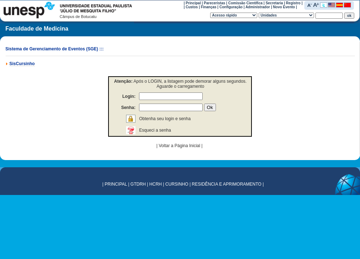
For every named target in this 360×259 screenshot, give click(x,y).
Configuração (231, 7)
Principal (193, 3)
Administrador (257, 7)
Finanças (208, 7)
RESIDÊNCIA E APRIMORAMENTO (227, 184)
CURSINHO (176, 184)
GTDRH (138, 184)
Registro (293, 3)
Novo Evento (284, 7)
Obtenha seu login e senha (164, 118)
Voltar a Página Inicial (180, 145)
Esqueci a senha (155, 130)
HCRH (155, 184)
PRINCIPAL (116, 184)
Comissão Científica (245, 3)
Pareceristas (214, 3)
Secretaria (274, 3)
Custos (192, 7)
